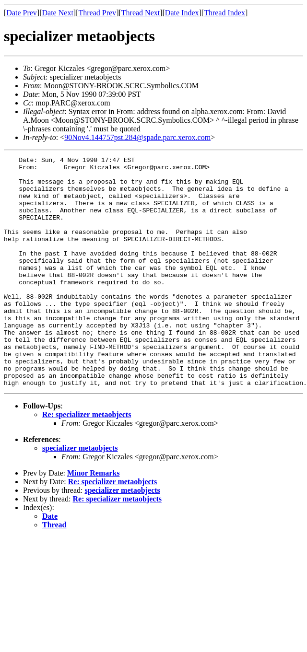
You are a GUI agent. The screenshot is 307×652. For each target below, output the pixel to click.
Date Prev (21, 13)
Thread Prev (97, 13)
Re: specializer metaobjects (86, 460)
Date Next (57, 13)
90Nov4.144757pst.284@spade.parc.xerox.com (137, 137)
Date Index (182, 13)
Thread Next (140, 13)
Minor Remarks (93, 519)
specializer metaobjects (80, 494)
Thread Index (224, 13)
